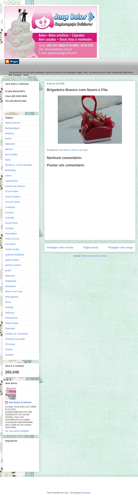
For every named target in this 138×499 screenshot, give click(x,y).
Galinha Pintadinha (14, 254)
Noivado (9, 307)
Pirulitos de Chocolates (16, 333)
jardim (8, 270)
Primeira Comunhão (15, 339)
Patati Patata (11, 323)
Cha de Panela (12, 202)
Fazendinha (11, 233)
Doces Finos (11, 223)
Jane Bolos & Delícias (20, 402)
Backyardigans (12, 128)
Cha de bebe (11, 191)
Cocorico (9, 212)
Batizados (10, 144)
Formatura (10, 244)
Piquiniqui (10, 328)
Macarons (10, 275)
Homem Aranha (13, 265)
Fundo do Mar (12, 249)
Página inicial (90, 247)
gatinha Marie (12, 260)
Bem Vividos (11, 154)
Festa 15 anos (12, 238)
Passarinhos (11, 318)
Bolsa (8, 160)
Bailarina (9, 133)
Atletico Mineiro (13, 123)
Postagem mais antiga (120, 247)
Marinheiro (10, 286)
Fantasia (9, 228)
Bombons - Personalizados (18, 165)
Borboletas (10, 170)
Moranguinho (11, 296)
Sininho (9, 349)
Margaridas (10, 281)
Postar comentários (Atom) (94, 256)
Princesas (10, 344)
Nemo (8, 302)
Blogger (87, 492)
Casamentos (11, 181)
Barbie (8, 138)
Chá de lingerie (12, 196)
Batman (9, 149)
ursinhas (9, 355)
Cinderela (10, 207)
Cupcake (9, 217)
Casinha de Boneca (15, 186)
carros (8, 175)
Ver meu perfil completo (17, 431)
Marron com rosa (13, 291)
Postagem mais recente (60, 247)
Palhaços (9, 312)
